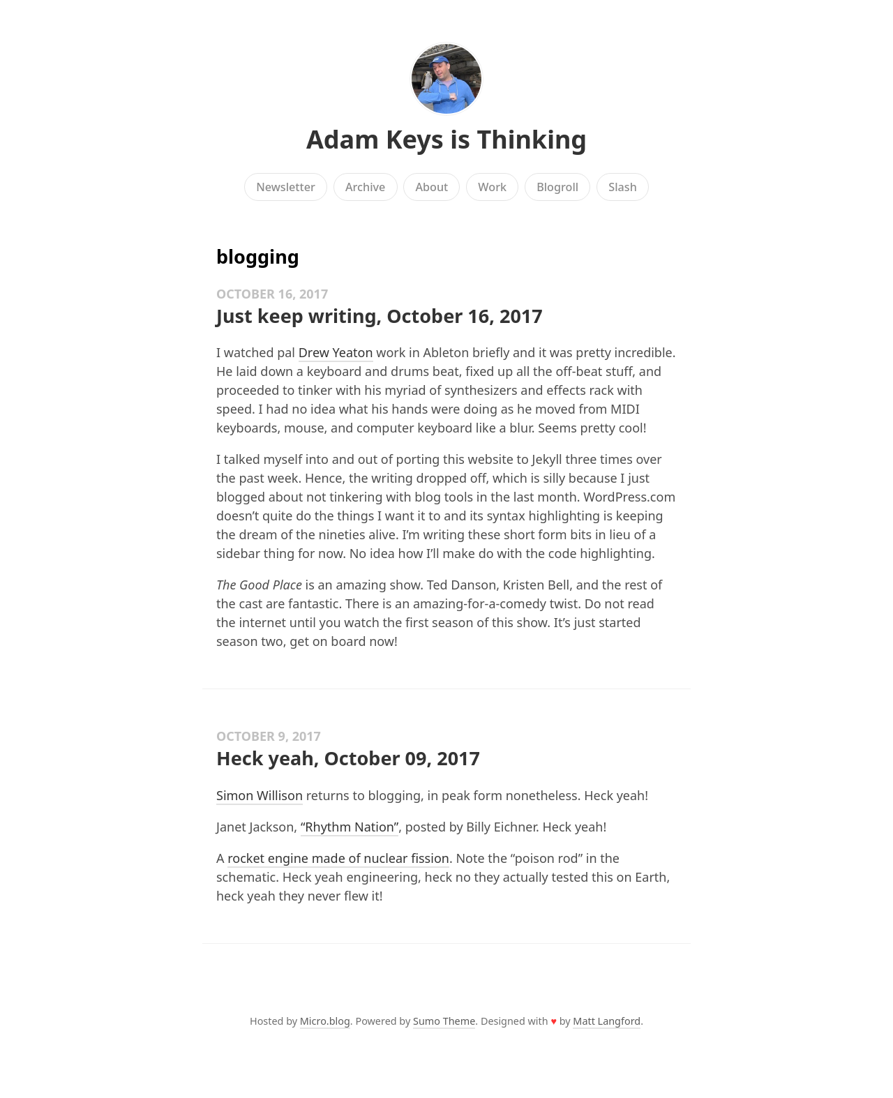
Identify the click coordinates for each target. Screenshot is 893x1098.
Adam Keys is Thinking (446, 139)
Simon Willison (259, 795)
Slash (622, 187)
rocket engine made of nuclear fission (338, 858)
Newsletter (285, 187)
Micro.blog (325, 1021)
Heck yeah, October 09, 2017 (348, 758)
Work (492, 187)
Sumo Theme (444, 1021)
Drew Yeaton (336, 352)
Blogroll (557, 187)
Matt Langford (606, 1021)
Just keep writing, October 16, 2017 (379, 316)
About (431, 187)
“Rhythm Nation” (349, 826)
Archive (365, 187)
